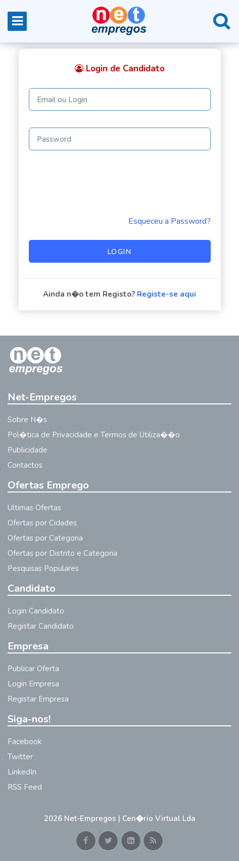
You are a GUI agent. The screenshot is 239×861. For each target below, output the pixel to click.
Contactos (25, 465)
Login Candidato (36, 611)
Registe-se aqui (166, 294)
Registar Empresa (38, 699)
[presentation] (105, 182)
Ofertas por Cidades (42, 523)
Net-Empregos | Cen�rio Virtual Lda (130, 818)
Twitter (20, 757)
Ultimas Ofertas (34, 508)
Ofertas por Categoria (45, 538)
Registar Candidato (41, 626)
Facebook (24, 741)
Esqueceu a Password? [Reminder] (169, 221)
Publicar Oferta (33, 669)
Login (120, 252)
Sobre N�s (27, 420)
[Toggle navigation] (17, 21)
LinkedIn (22, 772)
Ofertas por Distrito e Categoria (62, 553)
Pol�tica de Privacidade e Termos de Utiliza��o (94, 435)
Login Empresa (33, 684)
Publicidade (27, 450)
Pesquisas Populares (43, 568)
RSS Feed (25, 787)
